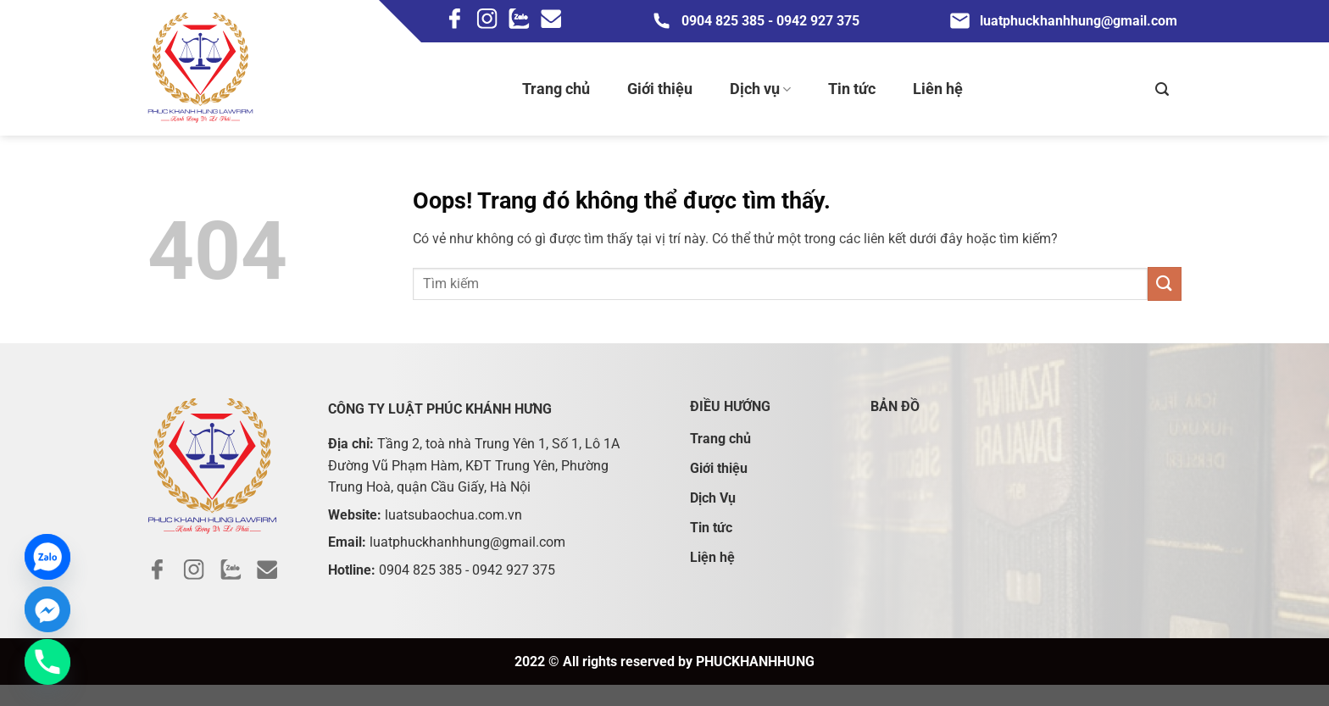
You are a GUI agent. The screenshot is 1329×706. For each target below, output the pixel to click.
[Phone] (47, 662)
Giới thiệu (659, 88)
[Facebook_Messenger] (47, 609)
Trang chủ (556, 88)
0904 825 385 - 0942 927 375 (754, 20)
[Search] (1162, 89)
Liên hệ (938, 88)
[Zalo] (47, 557)
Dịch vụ (760, 89)
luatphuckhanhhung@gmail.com (1062, 20)
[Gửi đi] (1165, 283)
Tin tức (852, 88)
